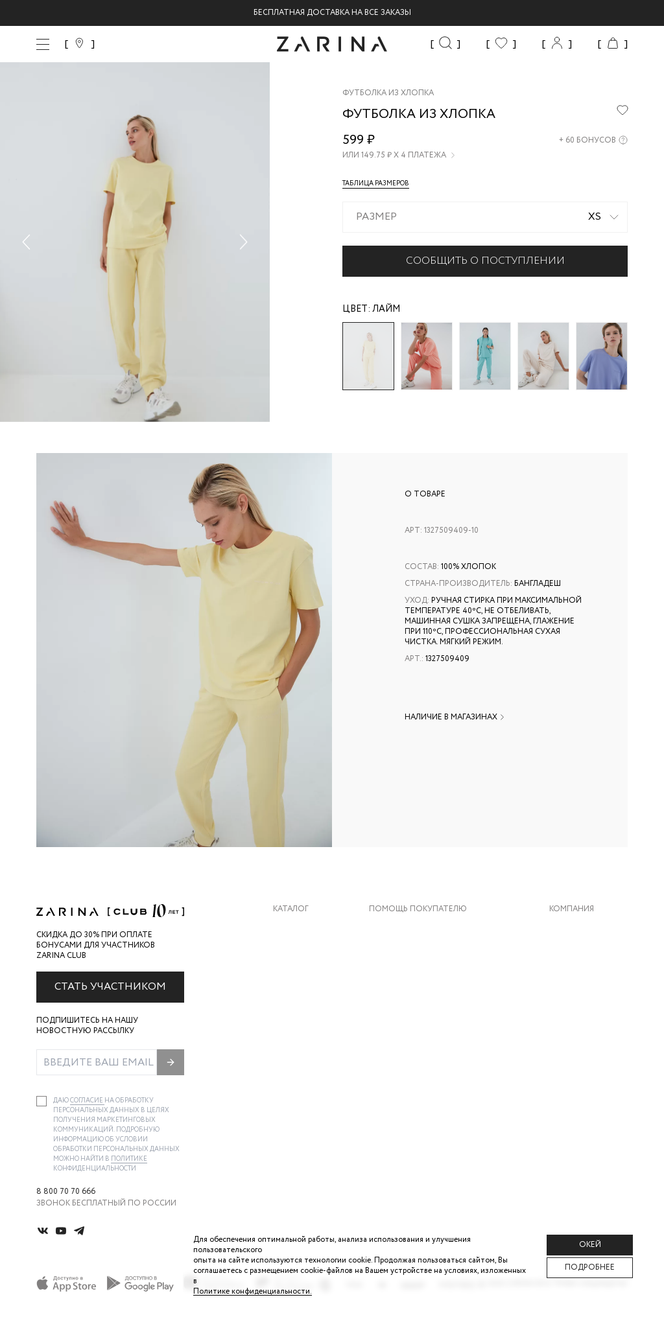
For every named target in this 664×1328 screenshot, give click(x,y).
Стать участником (110, 986)
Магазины (570, 1032)
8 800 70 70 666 (65, 1192)
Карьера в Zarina (584, 955)
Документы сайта (409, 1058)
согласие (87, 1101)
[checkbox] (41, 1101)
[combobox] (485, 217)
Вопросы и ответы (411, 980)
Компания (571, 909)
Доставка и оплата (412, 929)
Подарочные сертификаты (428, 1032)
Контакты (571, 980)
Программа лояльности (422, 1006)
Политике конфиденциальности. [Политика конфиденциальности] (252, 1291)
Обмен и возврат (405, 955)
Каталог (291, 909)
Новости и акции (588, 1006)
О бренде (568, 929)
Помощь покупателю (418, 909)
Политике (129, 1159)
